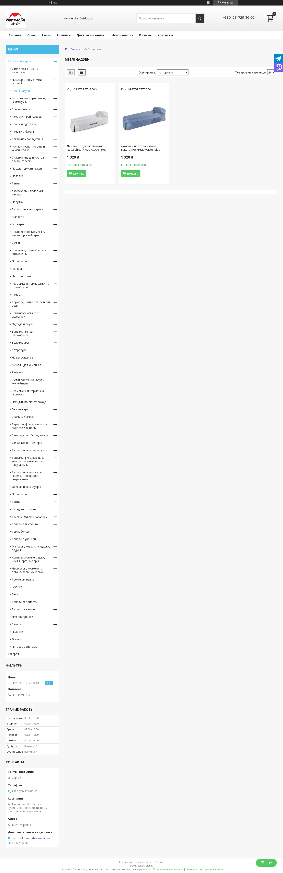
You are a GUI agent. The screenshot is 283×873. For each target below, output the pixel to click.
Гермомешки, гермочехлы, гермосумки (29, 392)
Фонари (17, 639)
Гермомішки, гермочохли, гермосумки (29, 100)
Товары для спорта (25, 524)
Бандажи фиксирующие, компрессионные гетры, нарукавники (28, 461)
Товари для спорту (24, 602)
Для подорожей (22, 617)
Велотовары (20, 342)
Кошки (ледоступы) (24, 124)
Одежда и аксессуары (26, 487)
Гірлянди (17, 269)
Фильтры (18, 224)
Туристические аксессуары (30, 450)
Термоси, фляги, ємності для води (31, 303)
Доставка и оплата (91, 35)
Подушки (18, 202)
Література (19, 350)
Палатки (17, 176)
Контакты (165, 35)
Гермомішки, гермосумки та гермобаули (30, 285)
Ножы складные (22, 357)
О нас (31, 35)
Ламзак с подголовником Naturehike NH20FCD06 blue (140, 147)
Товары (75, 49)
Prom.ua (159, 862)
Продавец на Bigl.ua (141, 865)
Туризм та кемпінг (24, 609)
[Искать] (200, 18)
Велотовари (20, 409)
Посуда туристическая (27, 168)
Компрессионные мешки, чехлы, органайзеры (28, 233)
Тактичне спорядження (27, 139)
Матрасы (18, 217)
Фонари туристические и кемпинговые (28, 148)
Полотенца (19, 261)
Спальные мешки (23, 417)
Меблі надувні (21, 91)
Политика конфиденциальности (204, 869)
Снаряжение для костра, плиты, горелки (28, 159)
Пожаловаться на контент (168, 869)
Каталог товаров (19, 61)
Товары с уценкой (24, 539)
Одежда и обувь (23, 324)
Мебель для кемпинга (26, 365)
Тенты (16, 183)
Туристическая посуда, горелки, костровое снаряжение (27, 475)
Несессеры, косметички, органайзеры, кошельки (28, 570)
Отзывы (145, 35)
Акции (46, 35)
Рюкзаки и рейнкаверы (27, 116)
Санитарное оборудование (30, 435)
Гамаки (16, 294)
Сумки (16, 243)
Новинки (64, 35)
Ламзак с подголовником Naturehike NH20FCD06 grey (87, 147)
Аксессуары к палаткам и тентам (28, 192)
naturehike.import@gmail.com (31, 838)
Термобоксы (20, 531)
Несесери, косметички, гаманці (27, 81)
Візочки (17, 587)
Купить (78, 174)
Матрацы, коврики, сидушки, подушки (31, 548)
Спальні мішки (21, 109)
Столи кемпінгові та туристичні (25, 70)
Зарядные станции (24, 509)
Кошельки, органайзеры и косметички (29, 252)
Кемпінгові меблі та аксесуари (25, 314)
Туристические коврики (27, 209)
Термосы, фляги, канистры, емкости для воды (30, 426)
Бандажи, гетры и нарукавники (23, 333)
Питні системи (21, 276)
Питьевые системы (24, 646)
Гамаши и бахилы (23, 131)
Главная (15, 35)
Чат (266, 863)
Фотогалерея (122, 35)
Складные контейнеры (27, 443)
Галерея (13, 654)
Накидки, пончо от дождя (29, 402)
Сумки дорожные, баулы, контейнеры (28, 381)
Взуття (16, 594)
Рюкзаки (17, 372)
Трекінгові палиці (23, 579)
